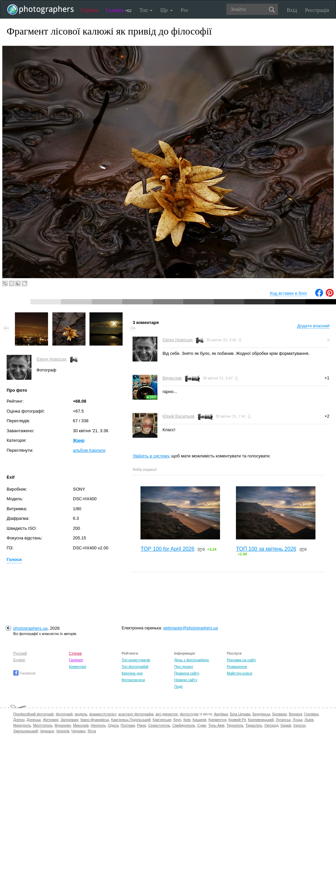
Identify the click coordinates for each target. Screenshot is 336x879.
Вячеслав (172, 377)
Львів (309, 720)
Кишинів (199, 720)
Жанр (78, 440)
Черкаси (47, 731)
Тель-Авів (216, 725)
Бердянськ (261, 714)
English (19, 660)
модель (81, 714)
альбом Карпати (89, 450)
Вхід (292, 10)
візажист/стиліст (102, 714)
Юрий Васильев (178, 416)
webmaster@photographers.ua (190, 628)
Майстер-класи (239, 673)
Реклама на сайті (241, 660)
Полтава (128, 725)
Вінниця (295, 714)
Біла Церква (240, 714)
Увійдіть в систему (151, 455)
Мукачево (63, 725)
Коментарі (77, 667)
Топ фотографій (135, 667)
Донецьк (34, 720)
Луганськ (283, 720)
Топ (146, 10)
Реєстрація (317, 10)
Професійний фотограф (33, 714)
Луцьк (298, 720)
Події (178, 686)
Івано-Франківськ (95, 720)
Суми (201, 725)
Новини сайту (185, 680)
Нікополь (98, 725)
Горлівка (311, 714)
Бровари (279, 714)
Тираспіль (254, 725)
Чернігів (62, 731)
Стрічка (89, 10)
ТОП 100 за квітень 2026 (266, 549)
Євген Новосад (51, 359)
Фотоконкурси (133, 680)
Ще (166, 10)
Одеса (113, 725)
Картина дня (132, 673)
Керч (177, 720)
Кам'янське (162, 720)
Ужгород (271, 725)
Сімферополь (183, 725)
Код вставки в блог (288, 293)
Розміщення (237, 667)
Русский (20, 653)
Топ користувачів (136, 660)
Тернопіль (235, 725)
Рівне (141, 725)
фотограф (64, 714)
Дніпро (19, 720)
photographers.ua (30, 628)
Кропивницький (261, 720)
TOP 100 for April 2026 (167, 549)
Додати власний (313, 325)
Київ (186, 720)
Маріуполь (22, 725)
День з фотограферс (191, 660)
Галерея (119, 10)
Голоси (14, 559)
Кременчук (217, 720)
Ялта (91, 731)
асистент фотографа (135, 714)
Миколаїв (81, 725)
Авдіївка (221, 714)
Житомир (50, 720)
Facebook (24, 673)
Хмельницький (25, 731)
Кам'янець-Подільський (130, 720)
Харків (285, 725)
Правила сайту (186, 673)
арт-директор (166, 714)
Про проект (183, 667)
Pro (184, 10)
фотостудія (189, 714)
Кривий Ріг (237, 720)
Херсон (299, 725)
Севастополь (159, 725)
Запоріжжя (69, 720)
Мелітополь (43, 725)
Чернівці (78, 731)
